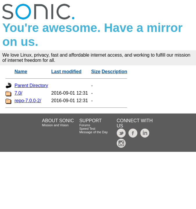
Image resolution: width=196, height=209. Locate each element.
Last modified (66, 71)
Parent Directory (31, 85)
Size (95, 71)
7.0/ (18, 93)
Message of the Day (93, 132)
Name (21, 71)
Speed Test (87, 128)
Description (114, 71)
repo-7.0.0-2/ (28, 100)
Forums (84, 125)
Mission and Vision (55, 125)
